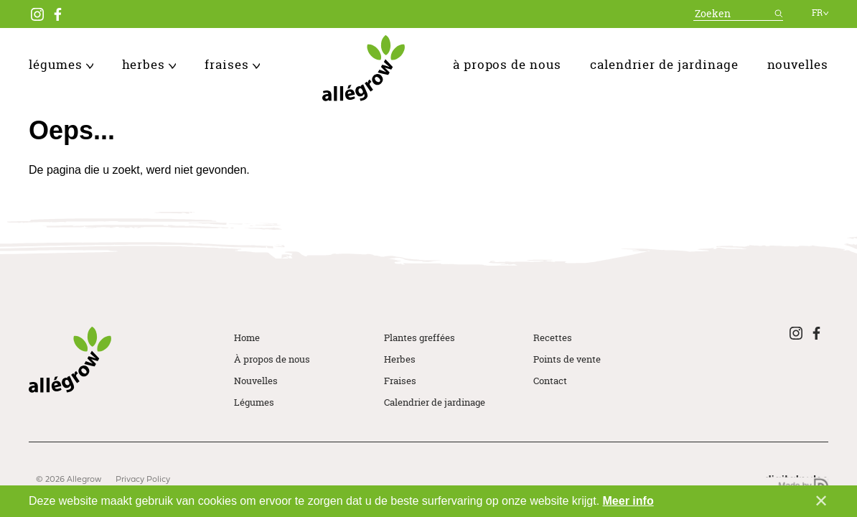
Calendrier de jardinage (664, 64)
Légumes (61, 64)
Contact (550, 380)
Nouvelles (797, 64)
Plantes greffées (419, 337)
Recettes (552, 337)
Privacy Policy (143, 479)
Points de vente (567, 359)
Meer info (628, 501)
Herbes (149, 64)
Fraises (232, 64)
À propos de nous (507, 64)
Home (247, 337)
